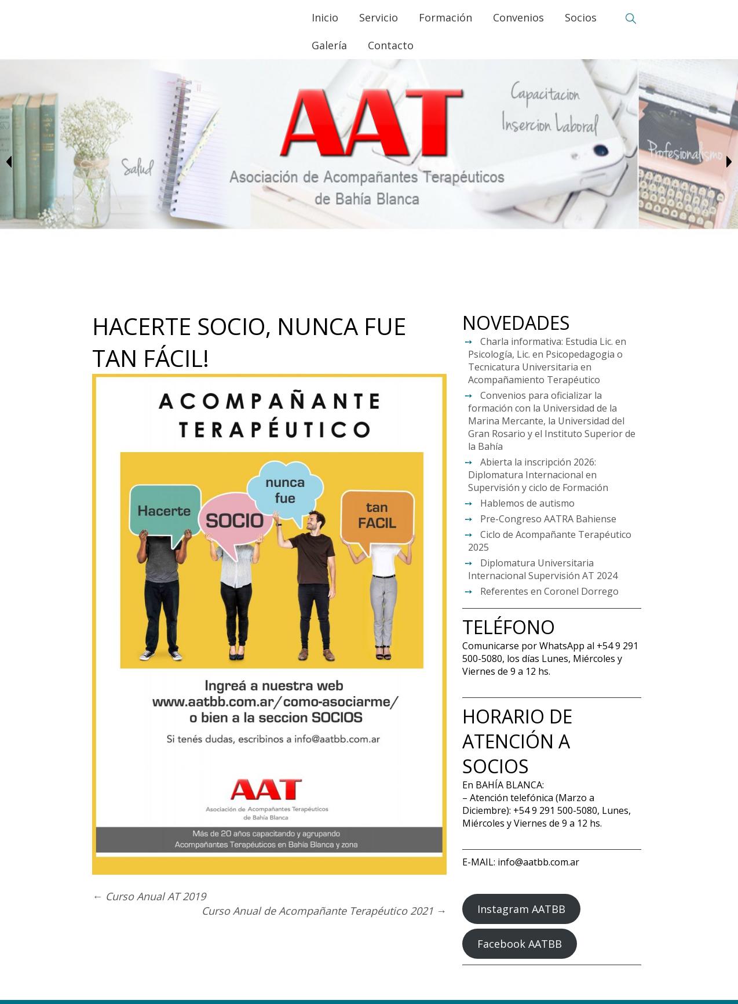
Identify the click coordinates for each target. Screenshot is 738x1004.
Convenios (517, 17)
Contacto (390, 45)
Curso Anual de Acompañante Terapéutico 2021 (324, 911)
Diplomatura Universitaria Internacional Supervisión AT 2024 (543, 569)
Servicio (378, 17)
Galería (328, 45)
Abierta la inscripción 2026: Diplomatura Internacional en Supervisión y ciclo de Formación (538, 475)
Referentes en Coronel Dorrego (549, 591)
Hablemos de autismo (527, 503)
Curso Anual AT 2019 (149, 896)
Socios (580, 17)
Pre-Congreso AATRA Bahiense (548, 518)
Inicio (324, 17)
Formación (445, 17)
